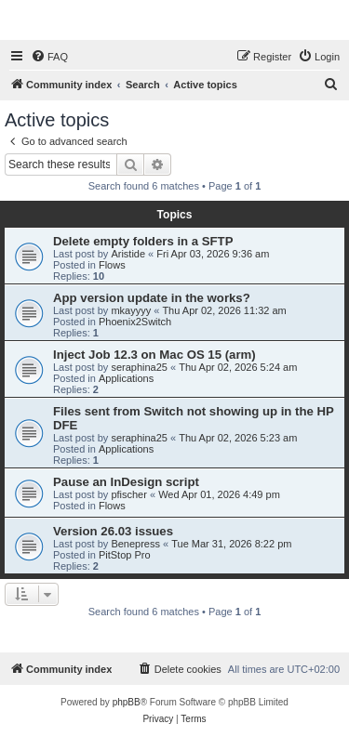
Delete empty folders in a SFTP (143, 241)
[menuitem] (49, 57)
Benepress (135, 543)
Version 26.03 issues (113, 531)
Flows (112, 264)
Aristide (128, 253)
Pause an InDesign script (126, 482)
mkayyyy (131, 310)
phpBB (127, 702)
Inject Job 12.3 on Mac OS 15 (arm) (154, 355)
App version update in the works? (151, 298)
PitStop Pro (125, 554)
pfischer (129, 494)
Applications (126, 378)
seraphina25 (139, 367)
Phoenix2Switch (135, 321)
